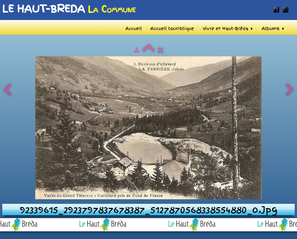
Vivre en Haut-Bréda (228, 28)
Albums (273, 28)
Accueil (134, 28)
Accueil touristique (172, 28)
